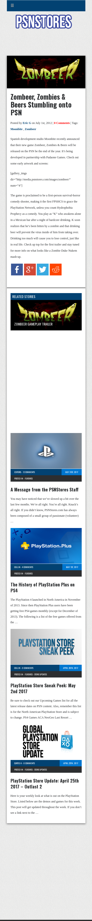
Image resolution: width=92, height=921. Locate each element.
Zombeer (30, 129)
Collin (17, 567)
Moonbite (17, 129)
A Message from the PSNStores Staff (45, 489)
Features (29, 478)
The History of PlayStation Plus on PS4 (43, 587)
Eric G (27, 123)
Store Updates (40, 674)
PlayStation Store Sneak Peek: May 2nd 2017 (43, 688)
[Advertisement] (46, 45)
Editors (17, 472)
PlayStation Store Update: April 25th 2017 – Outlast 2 (45, 783)
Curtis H (18, 763)
